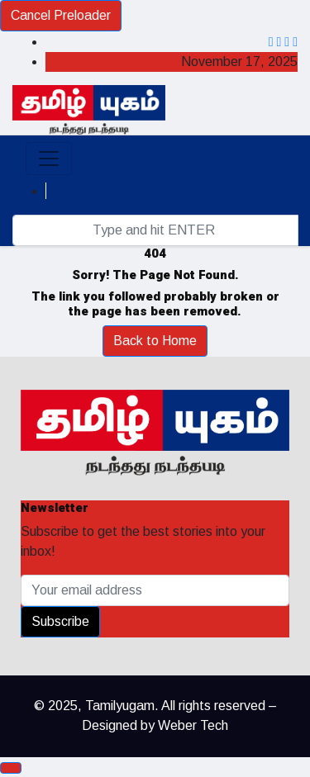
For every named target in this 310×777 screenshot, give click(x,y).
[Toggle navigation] (49, 158)
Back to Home (155, 341)
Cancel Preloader (61, 15)
